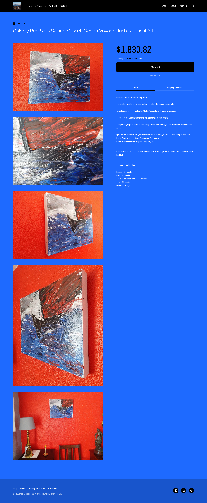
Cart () (183, 6)
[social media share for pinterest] (25, 23)
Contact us (52, 488)
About (173, 6)
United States (131, 58)
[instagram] (183, 490)
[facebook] (175, 490)
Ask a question (155, 75)
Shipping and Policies (36, 488)
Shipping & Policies (174, 87)
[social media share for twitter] (19, 23)
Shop (164, 6)
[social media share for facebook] (14, 23)
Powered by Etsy (56, 494)
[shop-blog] (191, 490)
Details (136, 87)
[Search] (193, 6)
